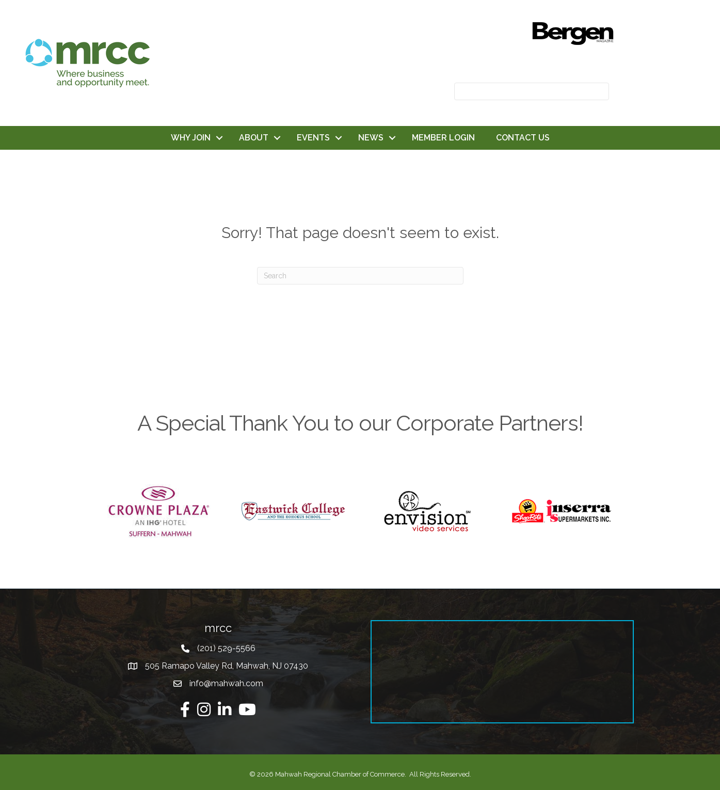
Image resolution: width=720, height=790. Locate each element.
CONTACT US (523, 138)
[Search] (360, 276)
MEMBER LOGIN (443, 138)
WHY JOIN (191, 138)
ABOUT (253, 138)
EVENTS (313, 138)
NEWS (370, 138)
